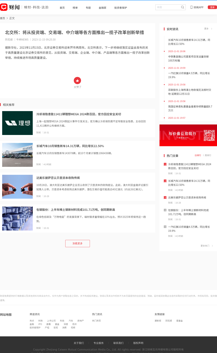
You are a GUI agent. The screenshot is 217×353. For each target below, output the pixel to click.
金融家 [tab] (102, 7)
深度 (66, 323)
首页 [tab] (62, 7)
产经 (47, 327)
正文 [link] (12, 18)
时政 (40, 320)
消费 (64, 327)
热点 (32, 320)
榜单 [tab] (75, 7)
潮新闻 (158, 320)
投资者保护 (35, 327)
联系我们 (118, 343)
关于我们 (79, 343)
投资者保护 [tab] (120, 7)
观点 (74, 323)
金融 (32, 323)
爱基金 (179, 320)
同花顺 (168, 320)
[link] (2, 18)
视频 (73, 327)
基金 (57, 323)
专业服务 (98, 343)
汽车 (71, 320)
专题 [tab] (88, 7)
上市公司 (51, 320)
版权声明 (138, 343)
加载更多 (78, 243)
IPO (40, 323)
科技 (62, 320)
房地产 (80, 320)
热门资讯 (96, 320)
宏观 (56, 327)
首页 (2, 18)
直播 (48, 323)
